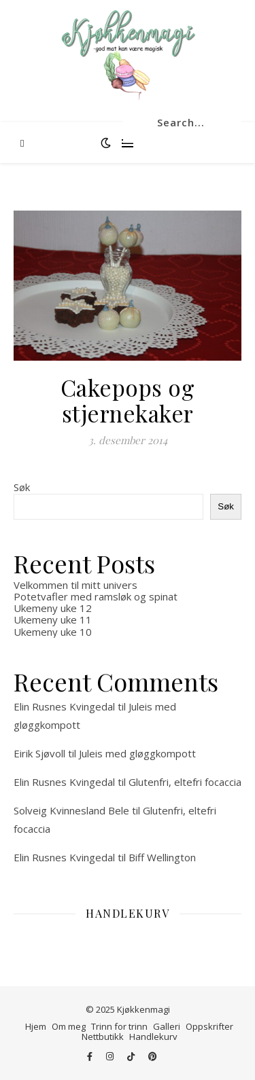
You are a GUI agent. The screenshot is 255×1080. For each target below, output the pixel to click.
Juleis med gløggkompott (137, 753)
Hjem (35, 1026)
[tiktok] (132, 1056)
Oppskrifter (209, 1026)
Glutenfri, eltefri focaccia (185, 782)
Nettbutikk (103, 1036)
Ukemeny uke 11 (53, 619)
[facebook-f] (91, 1056)
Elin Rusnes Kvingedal (64, 706)
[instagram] (111, 1056)
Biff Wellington (162, 857)
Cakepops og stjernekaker (128, 400)
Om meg (69, 1026)
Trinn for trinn (119, 1026)
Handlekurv (153, 1036)
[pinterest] (152, 1056)
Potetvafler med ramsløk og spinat (95, 596)
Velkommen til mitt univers (75, 585)
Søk (22, 487)
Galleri (166, 1026)
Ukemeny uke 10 (53, 631)
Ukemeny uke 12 (53, 608)
